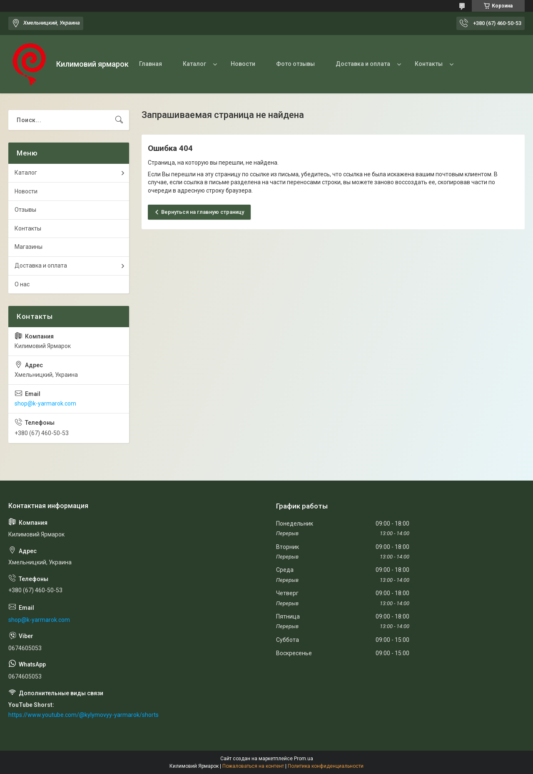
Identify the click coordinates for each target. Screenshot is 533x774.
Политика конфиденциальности (326, 766)
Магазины (28, 246)
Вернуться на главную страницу (202, 212)
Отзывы (25, 209)
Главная (150, 63)
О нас (22, 284)
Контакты (429, 63)
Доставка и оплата (363, 63)
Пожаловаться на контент (253, 766)
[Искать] (119, 120)
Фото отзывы (295, 63)
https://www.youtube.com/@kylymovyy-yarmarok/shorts (83, 714)
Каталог (194, 63)
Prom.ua (303, 758)
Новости (243, 63)
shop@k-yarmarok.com (45, 403)
